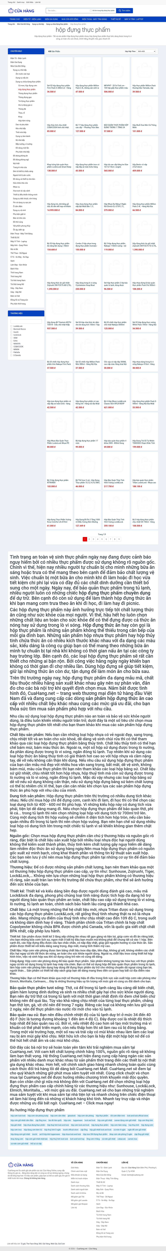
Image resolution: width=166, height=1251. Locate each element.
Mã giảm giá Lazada (79, 1200)
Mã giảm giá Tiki (77, 1197)
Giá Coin (61, 1244)
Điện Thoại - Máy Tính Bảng (94, 19)
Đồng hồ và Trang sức (19, 300)
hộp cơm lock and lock (80, 1125)
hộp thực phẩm (102, 1116)
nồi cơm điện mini (117, 1116)
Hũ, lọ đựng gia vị (25, 105)
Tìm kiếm (124, 10)
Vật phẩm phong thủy (21, 226)
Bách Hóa (14, 269)
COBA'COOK (17, 347)
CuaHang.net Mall (91, 1068)
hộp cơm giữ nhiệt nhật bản (37, 1139)
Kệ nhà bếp (20, 140)
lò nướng (17, 777)
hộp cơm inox (16, 1130)
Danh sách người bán (79, 1189)
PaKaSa (15, 352)
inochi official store (70, 1130)
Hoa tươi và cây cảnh (21, 191)
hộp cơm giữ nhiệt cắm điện (22, 1120)
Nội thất (16, 163)
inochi (34, 1134)
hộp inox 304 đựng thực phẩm (95, 1134)
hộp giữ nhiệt (16, 1125)
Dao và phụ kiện (22, 125)
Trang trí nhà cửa (20, 167)
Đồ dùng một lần (22, 148)
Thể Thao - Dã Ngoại (19, 253)
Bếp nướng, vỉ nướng (24, 144)
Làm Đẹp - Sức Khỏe (19, 265)
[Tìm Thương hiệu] (26, 321)
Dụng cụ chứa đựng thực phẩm (57, 24)
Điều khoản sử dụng (79, 1175)
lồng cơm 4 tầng (93, 1139)
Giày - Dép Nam (17, 288)
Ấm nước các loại (23, 74)
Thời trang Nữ (16, 276)
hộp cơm (67, 1120)
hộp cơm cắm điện (58, 1116)
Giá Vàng (46, 1244)
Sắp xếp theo (130, 51)
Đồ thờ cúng (18, 222)
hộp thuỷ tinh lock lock (59, 1139)
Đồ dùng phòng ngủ (21, 160)
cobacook (122, 1139)
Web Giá (54, 1244)
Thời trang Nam (17, 273)
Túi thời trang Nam (18, 280)
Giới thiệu (29, 2)
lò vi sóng (63, 751)
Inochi (14, 332)
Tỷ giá (23, 1244)
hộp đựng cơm (147, 1125)
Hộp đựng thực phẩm (27, 89)
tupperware (77, 1120)
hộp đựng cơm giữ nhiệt (20, 1134)
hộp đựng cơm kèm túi (33, 1130)
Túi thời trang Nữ (17, 284)
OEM (14, 338)
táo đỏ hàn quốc (55, 1120)
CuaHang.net (82, 1249)
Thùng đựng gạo (25, 97)
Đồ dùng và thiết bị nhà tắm (24, 179)
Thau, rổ (21, 113)
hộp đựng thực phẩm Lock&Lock (45, 914)
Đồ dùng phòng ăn (20, 156)
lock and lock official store (137, 1116)
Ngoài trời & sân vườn (21, 175)
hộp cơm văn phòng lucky (38, 1116)
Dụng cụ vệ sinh (19, 210)
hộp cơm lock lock (18, 1116)
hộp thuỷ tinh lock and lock (58, 1125)
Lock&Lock (16, 326)
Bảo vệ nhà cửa (19, 218)
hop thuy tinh (134, 1125)
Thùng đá (22, 109)
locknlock (16, 335)
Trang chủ (11, 2)
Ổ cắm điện (17, 206)
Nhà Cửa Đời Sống (70, 19)
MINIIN (15, 349)
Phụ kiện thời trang (18, 304)
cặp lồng (84, 1130)
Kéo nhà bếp (21, 128)
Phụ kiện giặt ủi (19, 214)
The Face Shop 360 (34, 1244)
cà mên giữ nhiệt (108, 1139)
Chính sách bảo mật (79, 1171)
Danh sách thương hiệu (80, 1186)
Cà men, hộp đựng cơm (27, 86)
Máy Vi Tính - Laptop (134, 19)
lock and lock (90, 1120)
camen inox (132, 1139)
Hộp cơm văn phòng (35, 950)
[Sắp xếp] (146, 51)
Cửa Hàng (93, 1249)
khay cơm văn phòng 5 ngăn (121, 1134)
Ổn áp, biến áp (19, 230)
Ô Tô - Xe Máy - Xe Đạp (20, 257)
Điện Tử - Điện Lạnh (32, 19)
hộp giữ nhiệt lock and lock (100, 1130)
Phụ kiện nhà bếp (23, 152)
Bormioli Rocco (18, 329)
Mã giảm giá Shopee (79, 1204)
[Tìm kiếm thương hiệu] (68, 10)
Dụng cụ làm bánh (23, 136)
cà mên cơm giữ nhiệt (19, 1144)
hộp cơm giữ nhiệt (105, 1120)
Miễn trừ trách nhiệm (79, 1178)
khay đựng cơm (17, 1139)
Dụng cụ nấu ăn (22, 78)
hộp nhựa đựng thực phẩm (34, 1125)
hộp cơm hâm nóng (118, 1125)
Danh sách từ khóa (78, 1193)
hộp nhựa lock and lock (71, 1134)
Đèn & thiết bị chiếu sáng (23, 171)
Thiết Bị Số (116, 19)
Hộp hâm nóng (24, 121)
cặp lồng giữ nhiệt (141, 1134)
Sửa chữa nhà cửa (20, 183)
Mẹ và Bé (14, 249)
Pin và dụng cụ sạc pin (22, 202)
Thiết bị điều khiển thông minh (25, 195)
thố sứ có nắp (36, 1144)
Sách (13, 261)
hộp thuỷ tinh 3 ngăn (52, 1130)
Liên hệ (37, 2)
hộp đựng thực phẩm (41, 609)
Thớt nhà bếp (21, 132)
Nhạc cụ (16, 187)
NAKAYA (15, 344)
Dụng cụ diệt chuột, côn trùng (25, 199)
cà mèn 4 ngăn (120, 1130)
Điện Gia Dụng (51, 19)
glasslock (71, 1116)
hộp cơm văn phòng (86, 1116)
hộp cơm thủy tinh (145, 1120)
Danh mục (21, 2)
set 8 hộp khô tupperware (49, 1134)
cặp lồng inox (41, 1120)
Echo (14, 341)
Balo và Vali (15, 296)
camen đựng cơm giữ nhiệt (125, 1120)
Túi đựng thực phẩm (26, 101)
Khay (20, 117)
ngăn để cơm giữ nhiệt (137, 1130)
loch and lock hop (77, 1139)
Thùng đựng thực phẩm (27, 93)
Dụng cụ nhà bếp (38, 24)
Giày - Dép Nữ (16, 292)
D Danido (16, 355)
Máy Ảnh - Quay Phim (19, 245)
